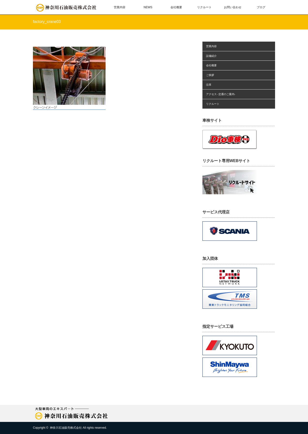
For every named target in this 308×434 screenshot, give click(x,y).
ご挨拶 (210, 75)
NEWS (148, 7)
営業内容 (119, 7)
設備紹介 (211, 55)
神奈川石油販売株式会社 (66, 427)
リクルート (204, 7)
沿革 (208, 84)
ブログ (261, 7)
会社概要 (176, 7)
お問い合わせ (232, 7)
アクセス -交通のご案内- (220, 94)
